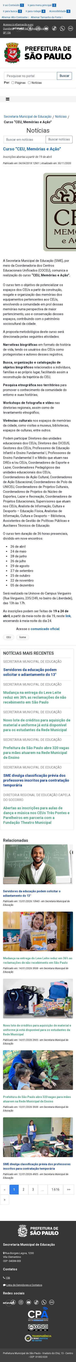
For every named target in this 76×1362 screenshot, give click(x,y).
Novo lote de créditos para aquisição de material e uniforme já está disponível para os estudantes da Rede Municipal (36, 725)
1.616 (55, 1189)
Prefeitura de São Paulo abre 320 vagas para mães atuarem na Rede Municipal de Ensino (36, 753)
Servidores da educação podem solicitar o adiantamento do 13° (30, 672)
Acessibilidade (59, 11)
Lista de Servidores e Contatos (24, 1285)
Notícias (37, 83)
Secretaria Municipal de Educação (27, 116)
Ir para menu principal (42, 5)
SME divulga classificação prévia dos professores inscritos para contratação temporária (36, 780)
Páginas (20, 83)
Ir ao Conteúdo (13, 5)
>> (68, 1189)
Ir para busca (12, 11)
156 (8, 1277)
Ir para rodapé (35, 11)
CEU (8, 637)
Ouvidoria (8, 28)
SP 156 (7, 32)
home (22, 637)
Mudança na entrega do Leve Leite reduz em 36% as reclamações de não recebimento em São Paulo (34, 697)
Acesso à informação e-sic (18, 24)
